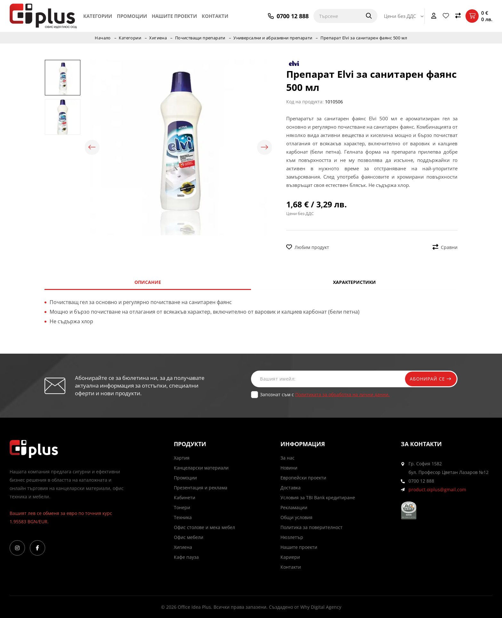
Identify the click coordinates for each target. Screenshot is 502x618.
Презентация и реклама (200, 488)
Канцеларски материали (201, 468)
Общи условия (296, 517)
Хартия (182, 458)
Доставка (290, 488)
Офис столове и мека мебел (204, 527)
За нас (287, 458)
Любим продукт (307, 247)
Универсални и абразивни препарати (274, 37)
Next (264, 148)
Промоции (132, 16)
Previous (93, 148)
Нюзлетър (291, 537)
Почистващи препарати (199, 37)
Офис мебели (188, 537)
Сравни (445, 247)
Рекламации (293, 507)
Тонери (182, 507)
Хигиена (157, 37)
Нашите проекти (174, 16)
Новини (288, 468)
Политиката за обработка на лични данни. (342, 394)
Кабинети (184, 497)
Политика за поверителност (311, 527)
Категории (97, 16)
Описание (147, 282)
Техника (183, 517)
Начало (102, 37)
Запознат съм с (325, 394)
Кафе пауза (186, 557)
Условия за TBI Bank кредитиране (317, 497)
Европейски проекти (303, 478)
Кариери (290, 557)
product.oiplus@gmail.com (437, 489)
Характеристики (354, 282)
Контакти (215, 16)
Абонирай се (429, 379)
